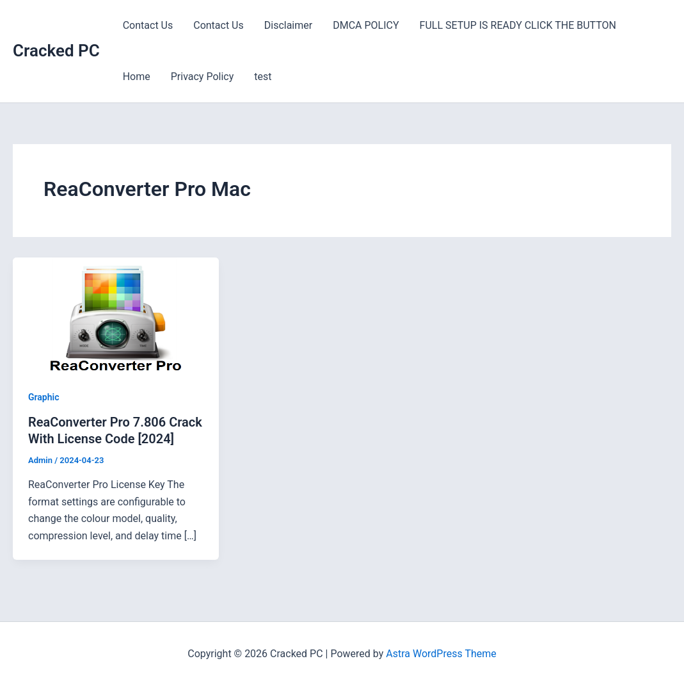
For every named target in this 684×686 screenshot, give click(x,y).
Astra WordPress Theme (441, 654)
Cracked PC (56, 50)
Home (136, 76)
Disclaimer (288, 25)
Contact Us (148, 25)
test (262, 76)
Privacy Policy (202, 76)
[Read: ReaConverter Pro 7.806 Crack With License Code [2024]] (116, 314)
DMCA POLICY (366, 25)
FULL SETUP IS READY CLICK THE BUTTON (518, 25)
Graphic (44, 397)
